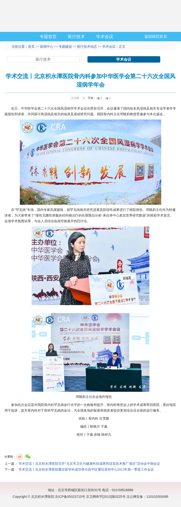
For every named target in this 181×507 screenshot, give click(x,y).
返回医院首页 (155, 36)
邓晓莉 (125, 114)
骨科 (47, 410)
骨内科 (108, 114)
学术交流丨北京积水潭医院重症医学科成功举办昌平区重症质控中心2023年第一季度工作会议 (86, 469)
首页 (31, 46)
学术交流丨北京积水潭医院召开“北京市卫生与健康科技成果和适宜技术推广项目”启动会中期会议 (89, 463)
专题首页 (48, 36)
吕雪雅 (104, 418)
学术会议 (104, 36)
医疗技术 (76, 36)
